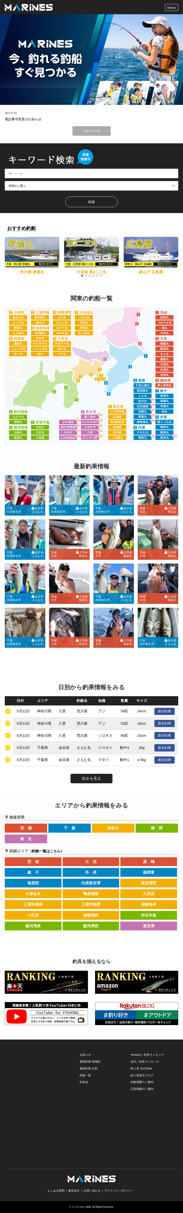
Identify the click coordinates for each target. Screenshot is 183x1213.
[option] (91, 59)
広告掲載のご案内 (142, 1089)
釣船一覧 (85, 1075)
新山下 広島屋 (151, 272)
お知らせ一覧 (91, 131)
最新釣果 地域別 (90, 1061)
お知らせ (85, 1054)
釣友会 (84, 1082)
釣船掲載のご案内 (142, 1082)
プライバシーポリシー (118, 1190)
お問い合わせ (92, 1190)
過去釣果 (164, 711)
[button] (174, 255)
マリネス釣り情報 (81, 1207)
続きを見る (91, 778)
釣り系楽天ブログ (142, 1075)
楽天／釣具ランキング (145, 1061)
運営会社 (74, 1190)
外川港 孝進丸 (32, 272)
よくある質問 (56, 1190)
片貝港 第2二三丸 (91, 272)
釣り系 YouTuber (141, 1068)
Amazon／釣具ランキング (147, 1054)
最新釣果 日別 (88, 1068)
